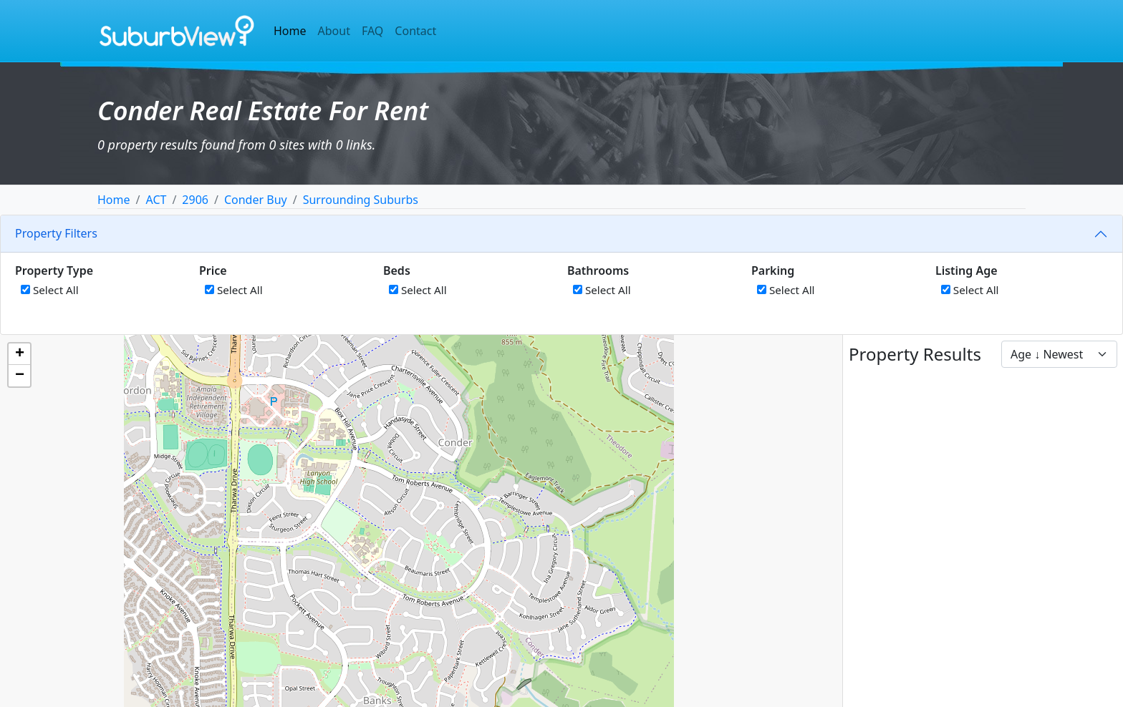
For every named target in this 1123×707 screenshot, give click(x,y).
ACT (155, 200)
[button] (19, 354)
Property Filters (56, 233)
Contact (415, 31)
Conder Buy (255, 200)
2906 (195, 200)
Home (290, 31)
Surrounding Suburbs (360, 200)
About (334, 31)
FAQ (372, 31)
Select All (50, 290)
